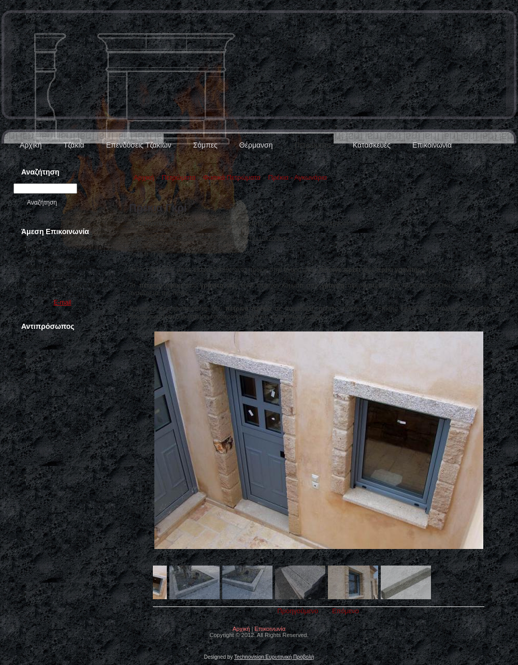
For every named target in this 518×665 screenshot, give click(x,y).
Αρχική (31, 145)
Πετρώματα (312, 145)
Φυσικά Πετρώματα (232, 177)
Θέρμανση (256, 145)
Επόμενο (345, 611)
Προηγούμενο (297, 611)
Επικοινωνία (432, 145)
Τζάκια (74, 145)
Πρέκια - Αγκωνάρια (297, 177)
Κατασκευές (372, 145)
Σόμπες (205, 145)
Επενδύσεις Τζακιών (138, 145)
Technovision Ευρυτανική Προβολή (274, 657)
